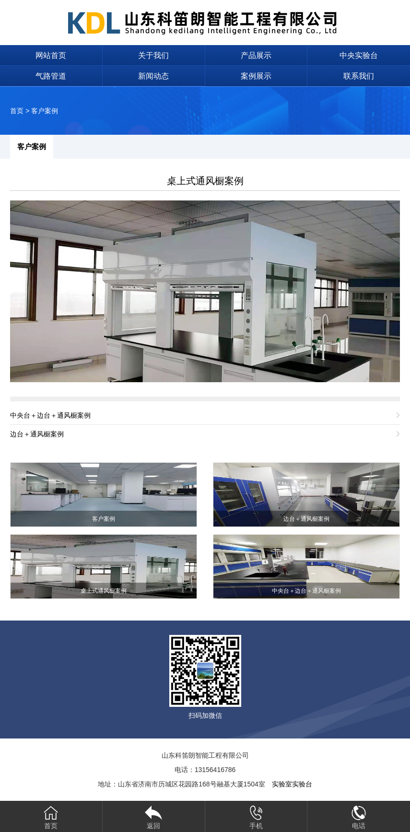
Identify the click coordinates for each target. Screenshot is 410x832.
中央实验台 (359, 55)
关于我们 (153, 55)
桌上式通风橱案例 (205, 181)
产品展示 (256, 55)
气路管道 (50, 76)
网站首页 (50, 55)
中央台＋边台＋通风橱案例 (50, 415)
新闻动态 (153, 76)
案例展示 (256, 76)
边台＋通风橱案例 (37, 434)
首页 (16, 111)
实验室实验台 (292, 784)
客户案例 (44, 111)
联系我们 (358, 76)
